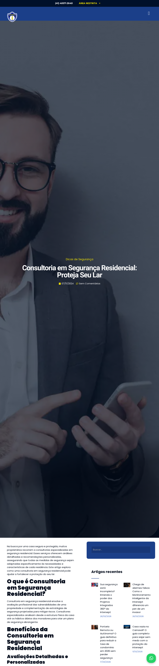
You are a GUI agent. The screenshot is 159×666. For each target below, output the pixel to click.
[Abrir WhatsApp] (151, 658)
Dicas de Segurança (79, 259)
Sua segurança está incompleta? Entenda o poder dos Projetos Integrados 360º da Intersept (109, 598)
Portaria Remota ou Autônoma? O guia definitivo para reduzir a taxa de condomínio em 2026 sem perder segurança (108, 642)
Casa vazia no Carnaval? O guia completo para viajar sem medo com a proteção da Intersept (141, 637)
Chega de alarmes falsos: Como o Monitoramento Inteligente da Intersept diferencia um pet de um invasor (141, 598)
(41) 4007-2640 (64, 3)
